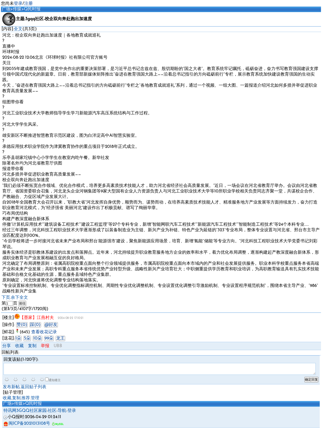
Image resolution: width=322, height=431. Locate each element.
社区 (52, 413)
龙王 (60, 338)
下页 (6, 297)
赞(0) (22, 325)
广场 (6, 9)
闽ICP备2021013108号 (27, 426)
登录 (18, 4)
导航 (62, 413)
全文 (18, 29)
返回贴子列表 (33, 389)
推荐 (25, 400)
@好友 (51, 325)
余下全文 (19, 297)
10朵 (37, 338)
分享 (6, 346)
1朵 (18, 338)
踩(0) (35, 325)
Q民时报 (32, 9)
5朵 (27, 338)
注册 (28, 4)
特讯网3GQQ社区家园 (25, 413)
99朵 (49, 338)
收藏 (19, 346)
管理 (35, 400)
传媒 (17, 9)
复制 (32, 346)
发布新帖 (11, 389)
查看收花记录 (44, 332)
